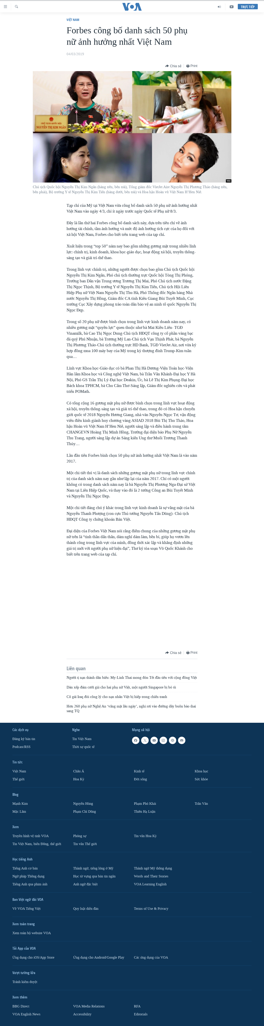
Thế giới (18, 779)
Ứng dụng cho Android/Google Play (98, 957)
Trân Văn (201, 803)
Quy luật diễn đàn (85, 908)
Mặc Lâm (19, 811)
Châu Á (78, 771)
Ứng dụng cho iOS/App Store (33, 957)
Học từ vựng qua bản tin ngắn (94, 876)
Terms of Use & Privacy (151, 908)
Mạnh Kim (20, 803)
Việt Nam (73, 19)
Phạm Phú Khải (145, 803)
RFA (137, 1006)
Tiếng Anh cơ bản (25, 868)
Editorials (141, 1014)
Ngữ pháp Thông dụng (28, 876)
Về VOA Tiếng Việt (26, 908)
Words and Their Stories (151, 876)
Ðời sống (140, 779)
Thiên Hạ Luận (144, 811)
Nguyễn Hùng (83, 803)
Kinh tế (139, 771)
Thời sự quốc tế (83, 747)
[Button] (173, 66)
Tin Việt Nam (81, 739)
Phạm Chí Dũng (84, 811)
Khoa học (201, 771)
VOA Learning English (150, 884)
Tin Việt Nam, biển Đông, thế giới (36, 844)
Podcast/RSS (21, 747)
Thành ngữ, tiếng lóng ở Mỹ (93, 868)
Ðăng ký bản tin (23, 739)
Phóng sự (79, 836)
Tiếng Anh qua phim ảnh (29, 884)
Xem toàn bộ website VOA (31, 933)
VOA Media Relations (89, 1006)
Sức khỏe (201, 779)
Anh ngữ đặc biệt (85, 884)
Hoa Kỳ (78, 779)
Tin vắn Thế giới (85, 844)
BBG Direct (20, 1006)
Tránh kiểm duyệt (24, 981)
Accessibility (82, 1014)
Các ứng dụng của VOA (151, 957)
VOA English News (26, 1014)
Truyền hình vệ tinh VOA (30, 836)
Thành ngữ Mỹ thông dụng (153, 868)
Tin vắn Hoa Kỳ (145, 836)
